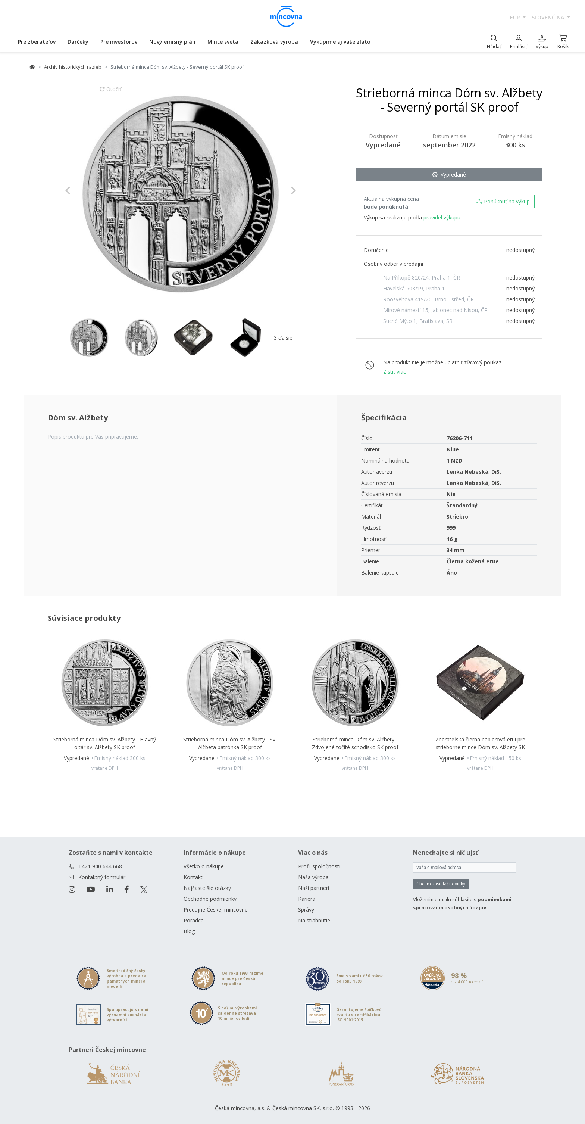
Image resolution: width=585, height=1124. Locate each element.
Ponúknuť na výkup (503, 201)
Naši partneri (313, 887)
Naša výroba (313, 877)
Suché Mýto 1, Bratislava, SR (418, 320)
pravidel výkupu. (442, 217)
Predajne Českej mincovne (216, 909)
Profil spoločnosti (319, 866)
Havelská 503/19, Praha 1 (414, 288)
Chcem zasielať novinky (440, 884)
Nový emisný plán (172, 41)
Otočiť (110, 93)
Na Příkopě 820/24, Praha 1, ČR (421, 277)
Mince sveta (222, 41)
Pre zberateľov (37, 41)
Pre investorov (118, 41)
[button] (82, 190)
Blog (189, 931)
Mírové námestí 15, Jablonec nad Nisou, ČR (435, 310)
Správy (306, 909)
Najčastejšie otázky (207, 887)
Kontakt (193, 877)
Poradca (194, 920)
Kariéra (306, 898)
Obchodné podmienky (210, 898)
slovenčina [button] (549, 17)
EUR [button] (516, 17)
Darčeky (78, 41)
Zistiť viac (394, 371)
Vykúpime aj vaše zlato (340, 41)
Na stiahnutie (314, 920)
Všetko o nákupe (204, 866)
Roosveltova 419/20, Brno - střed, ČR (428, 299)
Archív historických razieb (72, 66)
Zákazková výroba (274, 41)
